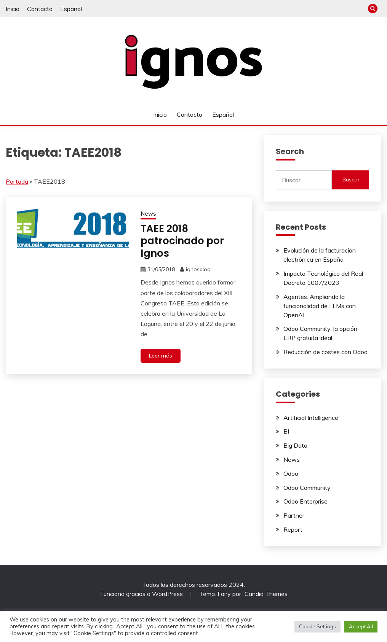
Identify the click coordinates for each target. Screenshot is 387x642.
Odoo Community (307, 487)
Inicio (12, 9)
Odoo (290, 473)
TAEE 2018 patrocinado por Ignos (182, 241)
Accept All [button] (361, 626)
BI (286, 431)
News (148, 213)
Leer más (160, 355)
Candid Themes (266, 594)
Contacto (40, 9)
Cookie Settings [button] (317, 626)
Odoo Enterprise (305, 501)
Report (292, 529)
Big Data (295, 445)
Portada (17, 181)
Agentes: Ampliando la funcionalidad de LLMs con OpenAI (319, 306)
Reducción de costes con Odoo (325, 352)
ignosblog (198, 269)
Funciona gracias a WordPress (142, 594)
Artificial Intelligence (310, 417)
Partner (293, 515)
